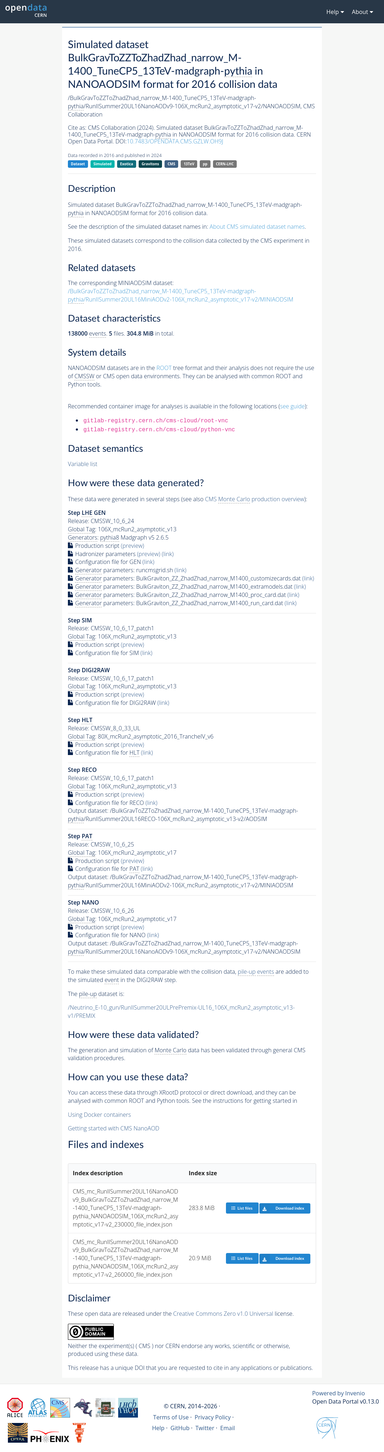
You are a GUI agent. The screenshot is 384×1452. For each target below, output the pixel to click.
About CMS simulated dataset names (257, 227)
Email (227, 1428)
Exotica (126, 163)
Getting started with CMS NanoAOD (113, 1128)
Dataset (78, 163)
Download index (281, 1208)
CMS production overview (254, 499)
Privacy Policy (213, 1417)
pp (205, 163)
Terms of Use (171, 1417)
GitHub (179, 1428)
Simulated (102, 163)
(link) (168, 554)
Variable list (82, 464)
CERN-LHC (225, 163)
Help (158, 1428)
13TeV (189, 163)
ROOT (163, 368)
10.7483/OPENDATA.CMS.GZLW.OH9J (175, 141)
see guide (292, 406)
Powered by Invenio (338, 1393)
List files (242, 1208)
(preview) (132, 546)
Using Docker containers (99, 1115)
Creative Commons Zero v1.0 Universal (223, 1314)
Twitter (204, 1428)
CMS (171, 163)
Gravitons (150, 163)
